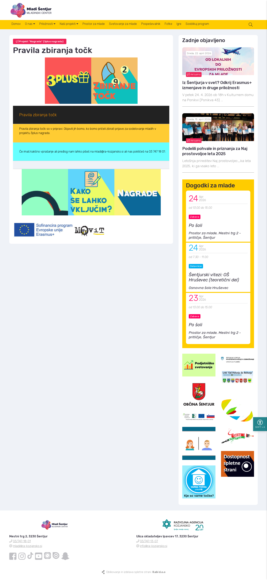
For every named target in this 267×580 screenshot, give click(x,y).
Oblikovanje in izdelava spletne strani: (135, 575)
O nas (34, 27)
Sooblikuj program (220, 27)
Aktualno (194, 77)
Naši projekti (77, 27)
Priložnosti (53, 27)
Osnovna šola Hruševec (208, 291)
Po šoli (195, 228)
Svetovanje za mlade (136, 27)
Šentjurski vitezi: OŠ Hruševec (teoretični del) (214, 280)
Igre (199, 27)
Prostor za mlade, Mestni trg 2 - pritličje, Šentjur (215, 238)
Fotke (186, 27)
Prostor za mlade (104, 27)
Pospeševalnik (166, 27)
